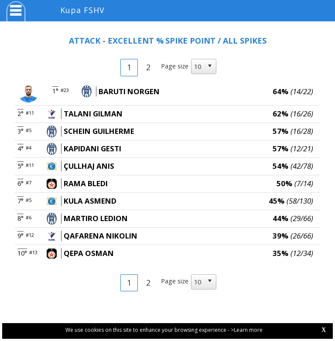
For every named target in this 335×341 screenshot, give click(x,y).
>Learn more (247, 330)
